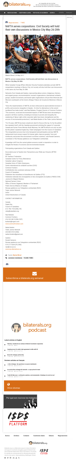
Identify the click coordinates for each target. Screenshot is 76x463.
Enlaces (51, 435)
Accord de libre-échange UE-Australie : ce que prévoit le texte (23, 369)
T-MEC (23, 23)
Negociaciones (12, 12)
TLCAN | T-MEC (28, 258)
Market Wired (17, 255)
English (69, 17)
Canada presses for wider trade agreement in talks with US (22, 349)
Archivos (16, 435)
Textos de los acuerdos (40, 12)
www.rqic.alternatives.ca (13, 249)
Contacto (26, 435)
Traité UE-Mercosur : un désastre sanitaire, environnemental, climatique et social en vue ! (31, 375)
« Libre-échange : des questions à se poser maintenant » (22, 364)
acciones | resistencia (15, 258)
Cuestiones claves (25, 12)
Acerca (52, 12)
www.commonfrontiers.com (14, 224)
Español (61, 12)
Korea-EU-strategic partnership (15, 355)
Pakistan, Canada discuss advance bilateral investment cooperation (25, 343)
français (69, 12)
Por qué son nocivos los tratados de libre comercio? (30, 398)
